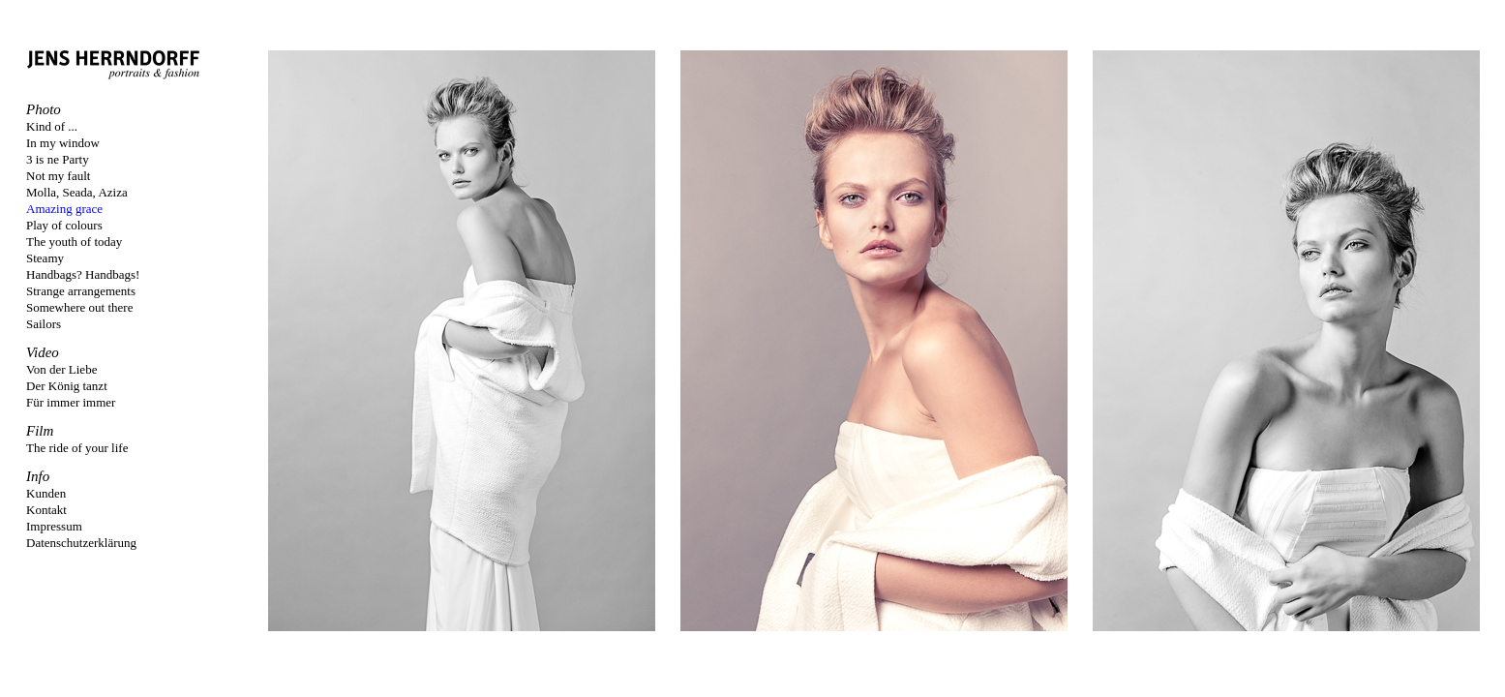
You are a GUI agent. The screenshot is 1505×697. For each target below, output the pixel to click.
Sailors (43, 324)
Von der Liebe (61, 369)
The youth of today (74, 241)
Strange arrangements (80, 291)
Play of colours (64, 225)
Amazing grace (64, 208)
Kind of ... (51, 126)
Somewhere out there (79, 307)
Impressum (54, 526)
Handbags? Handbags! (82, 274)
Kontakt (46, 509)
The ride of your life (77, 447)
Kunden (46, 493)
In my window (63, 143)
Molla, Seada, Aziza (77, 192)
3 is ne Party (57, 159)
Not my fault (58, 175)
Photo (43, 109)
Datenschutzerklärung (81, 542)
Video (42, 352)
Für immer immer (70, 402)
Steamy (45, 258)
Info (37, 476)
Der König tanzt (66, 386)
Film (39, 431)
